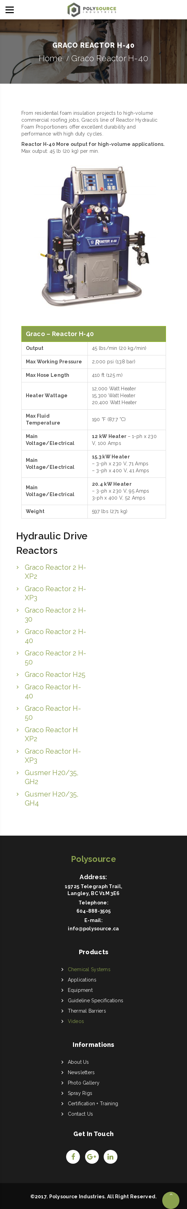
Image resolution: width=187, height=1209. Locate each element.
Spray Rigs (80, 1093)
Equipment (80, 990)
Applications (82, 980)
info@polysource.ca (93, 928)
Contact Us (80, 1114)
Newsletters (81, 1072)
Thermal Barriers (87, 1011)
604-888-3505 (93, 911)
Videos (76, 1021)
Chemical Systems (89, 969)
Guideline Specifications (96, 1000)
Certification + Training (93, 1103)
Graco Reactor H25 (55, 674)
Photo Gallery (84, 1083)
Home (51, 58)
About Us (78, 1062)
